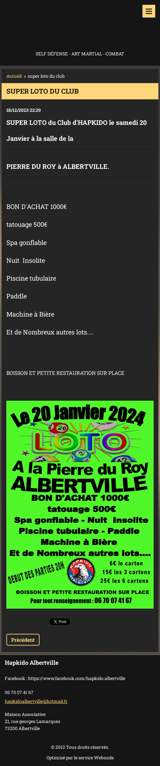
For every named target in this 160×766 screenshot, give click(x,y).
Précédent (23, 639)
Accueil (14, 76)
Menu (148, 11)
